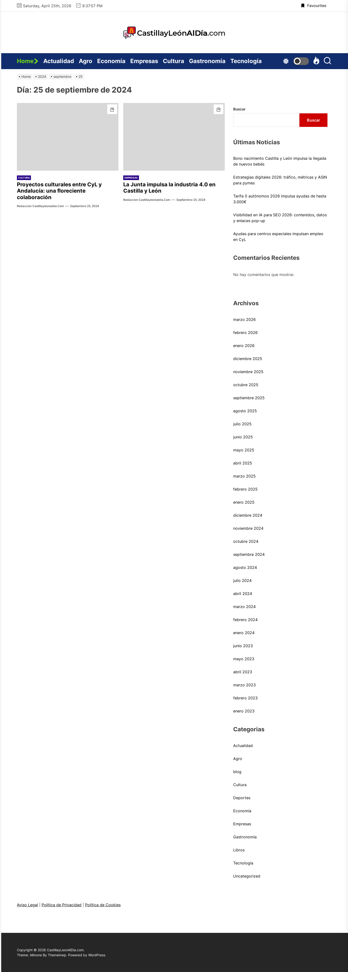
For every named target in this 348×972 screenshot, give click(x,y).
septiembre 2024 (249, 554)
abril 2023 (242, 671)
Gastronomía (207, 61)
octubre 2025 (245, 384)
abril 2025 (242, 463)
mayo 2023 (243, 658)
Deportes (241, 797)
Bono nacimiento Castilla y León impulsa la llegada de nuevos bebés (279, 161)
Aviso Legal (27, 904)
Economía (111, 61)
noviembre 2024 (248, 528)
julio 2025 (242, 423)
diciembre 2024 (247, 515)
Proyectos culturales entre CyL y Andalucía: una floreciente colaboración (59, 190)
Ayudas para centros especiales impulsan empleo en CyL (278, 236)
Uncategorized (246, 876)
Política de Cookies (103, 904)
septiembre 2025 (249, 397)
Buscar (239, 109)
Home (27, 61)
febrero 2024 (245, 619)
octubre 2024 (245, 541)
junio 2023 (243, 645)
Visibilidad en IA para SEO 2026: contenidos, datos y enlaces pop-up (280, 217)
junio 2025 (243, 437)
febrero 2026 (245, 332)
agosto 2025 (245, 410)
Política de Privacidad (61, 904)
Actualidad (58, 61)
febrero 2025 (245, 489)
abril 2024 (242, 593)
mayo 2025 (243, 450)
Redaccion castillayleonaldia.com (40, 206)
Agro (85, 61)
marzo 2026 (244, 319)
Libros (239, 850)
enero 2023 (243, 711)
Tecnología (246, 61)
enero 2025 (243, 502)
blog (237, 771)
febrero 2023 (245, 698)
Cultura (173, 61)
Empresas (144, 61)
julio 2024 (242, 580)
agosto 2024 (245, 567)
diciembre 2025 (247, 358)
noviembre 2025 (248, 371)
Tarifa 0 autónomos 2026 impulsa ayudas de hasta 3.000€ (279, 199)
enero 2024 (243, 632)
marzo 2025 (244, 476)
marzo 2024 (244, 606)
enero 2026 (243, 345)
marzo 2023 (244, 684)
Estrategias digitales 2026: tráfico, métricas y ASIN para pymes (280, 180)
